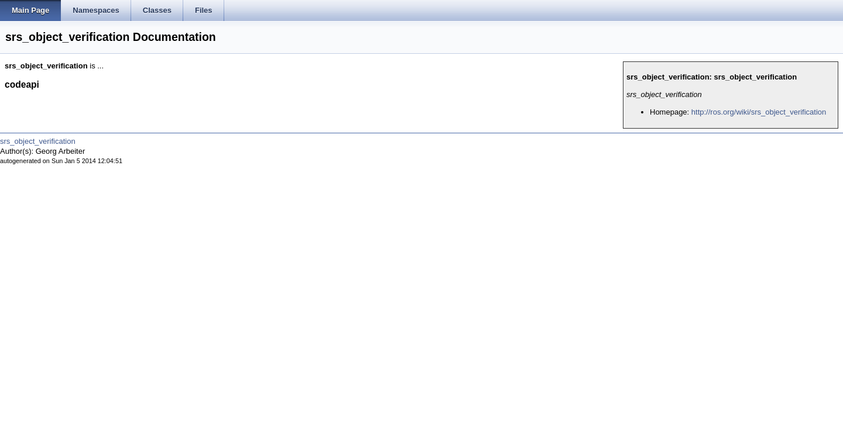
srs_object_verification (38, 141)
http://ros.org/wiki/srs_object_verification (758, 112)
